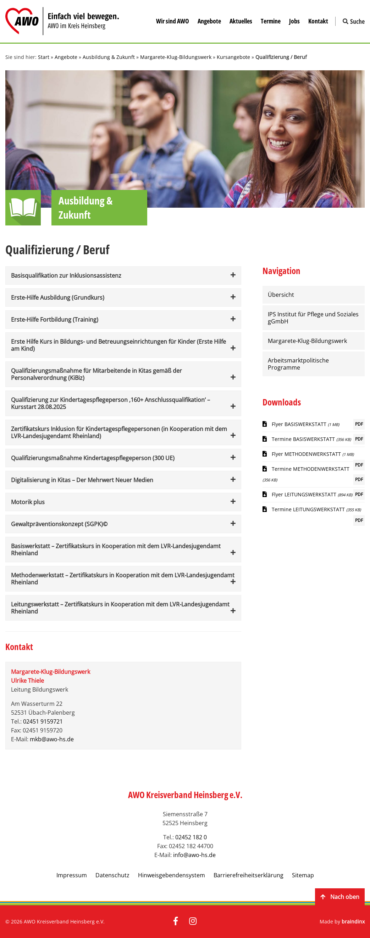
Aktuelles (241, 21)
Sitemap (303, 875)
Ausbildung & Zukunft (109, 57)
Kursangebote (233, 57)
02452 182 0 (191, 837)
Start (43, 57)
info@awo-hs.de (194, 855)
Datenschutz (112, 875)
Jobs (294, 21)
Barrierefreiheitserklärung (248, 875)
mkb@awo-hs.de (52, 739)
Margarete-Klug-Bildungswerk (175, 57)
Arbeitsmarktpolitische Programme (298, 363)
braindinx (353, 921)
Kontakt (318, 21)
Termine (271, 21)
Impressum (71, 875)
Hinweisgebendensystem (171, 875)
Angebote (209, 21)
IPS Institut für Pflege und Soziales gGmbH (313, 317)
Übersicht (281, 295)
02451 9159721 (43, 721)
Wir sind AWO (172, 21)
